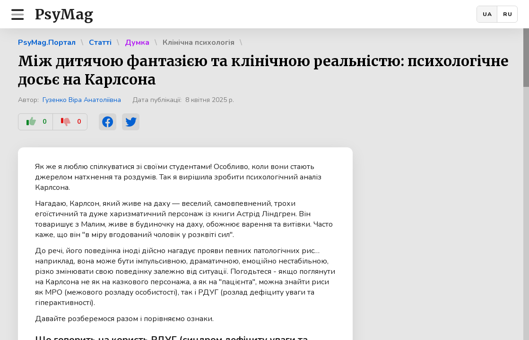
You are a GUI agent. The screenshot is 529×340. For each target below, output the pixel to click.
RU (507, 14)
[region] (264, 184)
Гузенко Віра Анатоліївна (82, 99)
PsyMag (64, 14)
